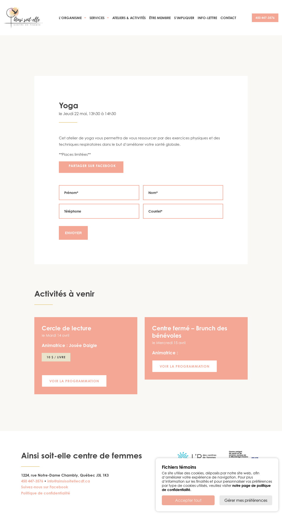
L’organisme (70, 18)
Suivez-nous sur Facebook (44, 487)
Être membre (160, 18)
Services (97, 18)
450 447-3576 (265, 18)
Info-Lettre (207, 18)
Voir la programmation (74, 381)
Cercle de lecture (66, 328)
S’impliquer (184, 18)
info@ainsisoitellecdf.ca (68, 481)
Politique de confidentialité (45, 493)
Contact (228, 18)
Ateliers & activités (129, 18)
